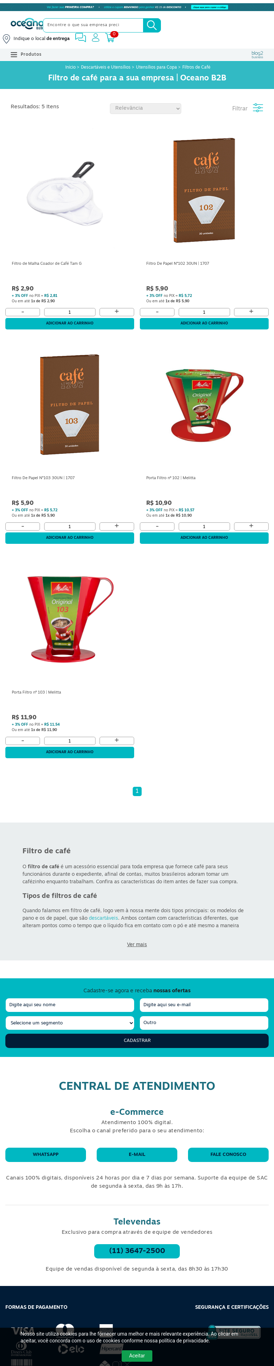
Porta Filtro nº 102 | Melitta (171, 478)
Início (71, 67)
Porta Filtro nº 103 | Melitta (36, 693)
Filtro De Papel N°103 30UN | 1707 (43, 478)
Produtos (26, 54)
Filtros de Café (196, 67)
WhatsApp (46, 1154)
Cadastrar (137, 1040)
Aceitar (137, 1355)
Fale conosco (228, 1154)
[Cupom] (137, 7)
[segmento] (70, 1023)
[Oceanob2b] (27, 25)
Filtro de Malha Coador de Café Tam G (47, 264)
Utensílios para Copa (156, 67)
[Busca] (152, 25)
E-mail (137, 1154)
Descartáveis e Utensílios (106, 67)
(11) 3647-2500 (137, 1251)
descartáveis (103, 918)
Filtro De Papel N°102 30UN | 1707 (177, 264)
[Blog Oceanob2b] (257, 54)
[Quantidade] (69, 312)
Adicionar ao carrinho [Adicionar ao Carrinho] (69, 324)
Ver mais (137, 945)
